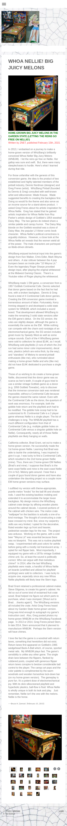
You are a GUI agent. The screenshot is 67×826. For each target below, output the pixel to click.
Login (61, 811)
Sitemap (16, 811)
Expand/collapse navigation (33, 4)
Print (7, 811)
